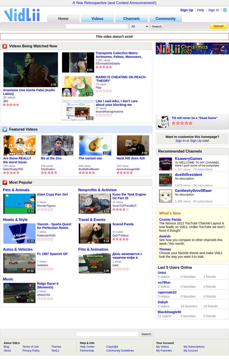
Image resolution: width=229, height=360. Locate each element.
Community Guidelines (120, 350)
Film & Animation (93, 249)
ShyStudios (48, 169)
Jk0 (5, 101)
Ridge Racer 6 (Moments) (47, 285)
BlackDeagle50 (169, 312)
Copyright (112, 346)
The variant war (90, 158)
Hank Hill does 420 (131, 158)
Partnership (87, 350)
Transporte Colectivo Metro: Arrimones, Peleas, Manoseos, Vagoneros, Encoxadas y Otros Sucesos (119, 55)
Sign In (213, 10)
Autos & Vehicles (18, 249)
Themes (165, 249)
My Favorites (164, 350)
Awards (165, 236)
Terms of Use (30, 346)
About (7, 350)
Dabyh (163, 302)
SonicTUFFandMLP (124, 205)
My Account (191, 350)
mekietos (42, 265)
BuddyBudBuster (89, 169)
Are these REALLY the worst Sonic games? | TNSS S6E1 (19, 160)
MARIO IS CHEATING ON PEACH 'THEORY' (121, 79)
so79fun (164, 282)
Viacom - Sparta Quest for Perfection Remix (54, 226)
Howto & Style (15, 220)
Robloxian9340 (46, 235)
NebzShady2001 (13, 169)
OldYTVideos (120, 235)
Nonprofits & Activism (97, 190)
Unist (162, 272)
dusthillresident (188, 175)
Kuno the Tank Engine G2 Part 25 (129, 196)
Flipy (98, 87)
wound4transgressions (109, 111)
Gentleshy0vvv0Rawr (193, 191)
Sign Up (186, 10)
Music (8, 279)
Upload (218, 26)
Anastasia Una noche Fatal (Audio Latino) (29, 92)
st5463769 (43, 295)
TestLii (55, 350)
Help (200, 10)
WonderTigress (46, 205)
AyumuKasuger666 (128, 169)
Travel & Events (92, 220)
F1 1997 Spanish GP (52, 254)
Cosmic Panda (170, 219)
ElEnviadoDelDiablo (108, 63)
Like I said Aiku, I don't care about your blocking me (117, 103)
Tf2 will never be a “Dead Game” (195, 118)
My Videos (162, 346)
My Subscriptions (194, 346)
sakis (115, 265)
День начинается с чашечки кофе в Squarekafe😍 (127, 256)
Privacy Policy (31, 350)
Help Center (87, 346)
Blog (6, 346)
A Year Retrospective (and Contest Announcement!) (114, 3)
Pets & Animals (16, 190)
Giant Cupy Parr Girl (52, 194)
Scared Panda (123, 224)
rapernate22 (167, 292)
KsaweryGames (188, 159)
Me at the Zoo (51, 158)
